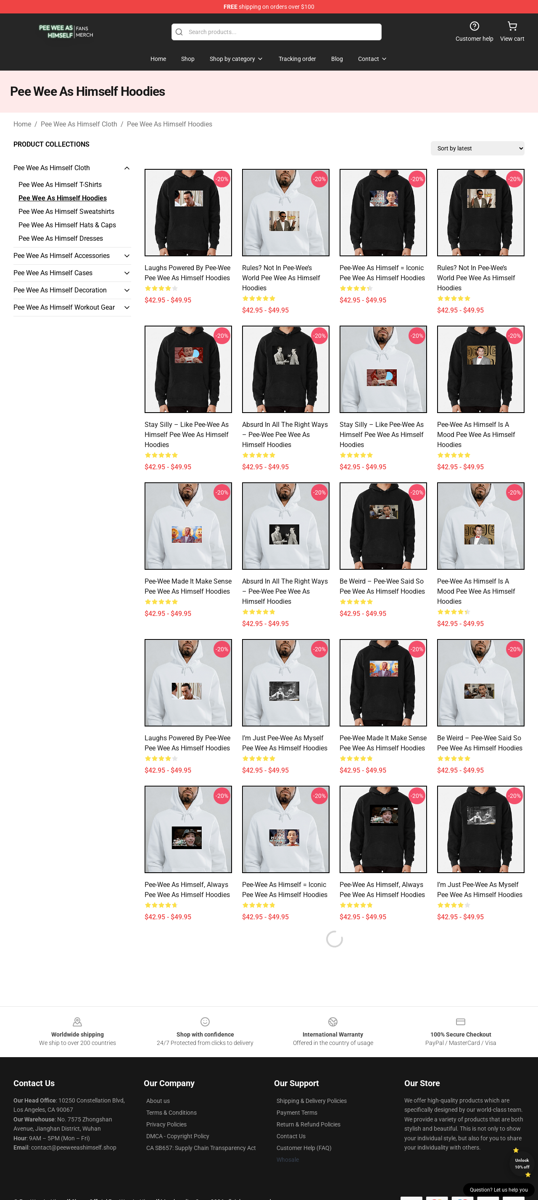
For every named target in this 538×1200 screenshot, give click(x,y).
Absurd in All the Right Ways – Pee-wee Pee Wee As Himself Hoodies (285, 435)
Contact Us (291, 1136)
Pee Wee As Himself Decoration (60, 290)
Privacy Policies (166, 1124)
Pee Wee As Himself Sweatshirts (66, 212)
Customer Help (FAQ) (304, 1148)
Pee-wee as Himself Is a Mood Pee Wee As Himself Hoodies (476, 435)
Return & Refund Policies (308, 1124)
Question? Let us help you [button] (499, 1190)
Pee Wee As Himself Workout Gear (64, 307)
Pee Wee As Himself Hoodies (169, 124)
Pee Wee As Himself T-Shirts (60, 185)
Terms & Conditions (171, 1112)
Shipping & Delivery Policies (312, 1100)
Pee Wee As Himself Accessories (61, 256)
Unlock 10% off (522, 1163)
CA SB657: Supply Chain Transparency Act (201, 1148)
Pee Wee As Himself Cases (52, 273)
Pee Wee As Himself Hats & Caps (67, 225)
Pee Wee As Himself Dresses (60, 238)
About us (158, 1100)
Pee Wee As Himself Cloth (79, 124)
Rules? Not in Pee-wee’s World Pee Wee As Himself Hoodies (281, 278)
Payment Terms (297, 1112)
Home (22, 124)
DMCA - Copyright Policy (177, 1136)
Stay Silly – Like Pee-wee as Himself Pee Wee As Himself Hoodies (187, 435)
